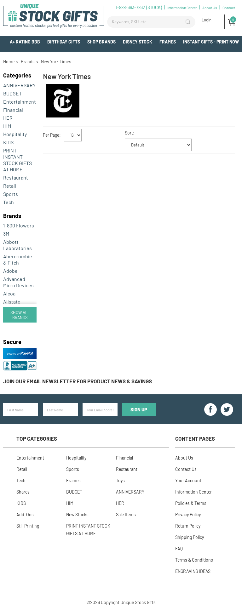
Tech (8, 202)
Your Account (188, 480)
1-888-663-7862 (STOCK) (139, 7)
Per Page (51, 135)
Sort (129, 132)
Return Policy (187, 526)
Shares (23, 492)
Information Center (182, 7)
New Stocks (77, 514)
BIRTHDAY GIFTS (63, 41)
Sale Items (126, 514)
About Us (209, 7)
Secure (12, 341)
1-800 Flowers (18, 225)
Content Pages (195, 438)
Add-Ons (229, 53)
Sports (10, 194)
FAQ (179, 548)
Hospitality (15, 134)
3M (6, 234)
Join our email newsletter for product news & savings (77, 381)
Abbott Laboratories (17, 245)
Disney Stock (137, 41)
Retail (9, 186)
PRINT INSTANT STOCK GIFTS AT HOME (17, 159)
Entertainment (19, 102)
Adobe (10, 271)
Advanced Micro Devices (18, 282)
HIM (7, 126)
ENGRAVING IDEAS (192, 571)
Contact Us (186, 469)
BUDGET (12, 93)
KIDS (8, 142)
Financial (13, 110)
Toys (120, 480)
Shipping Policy (189, 537)
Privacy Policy (188, 514)
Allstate (11, 302)
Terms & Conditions (194, 560)
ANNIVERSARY (19, 85)
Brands (12, 215)
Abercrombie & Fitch (17, 259)
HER (8, 118)
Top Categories (36, 438)
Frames (167, 41)
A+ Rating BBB (25, 41)
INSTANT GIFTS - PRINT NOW (211, 41)
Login (206, 19)
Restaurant (15, 177)
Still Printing (27, 526)
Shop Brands (101, 41)
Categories (17, 75)
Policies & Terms (190, 503)
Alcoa (9, 293)
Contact (228, 7)
